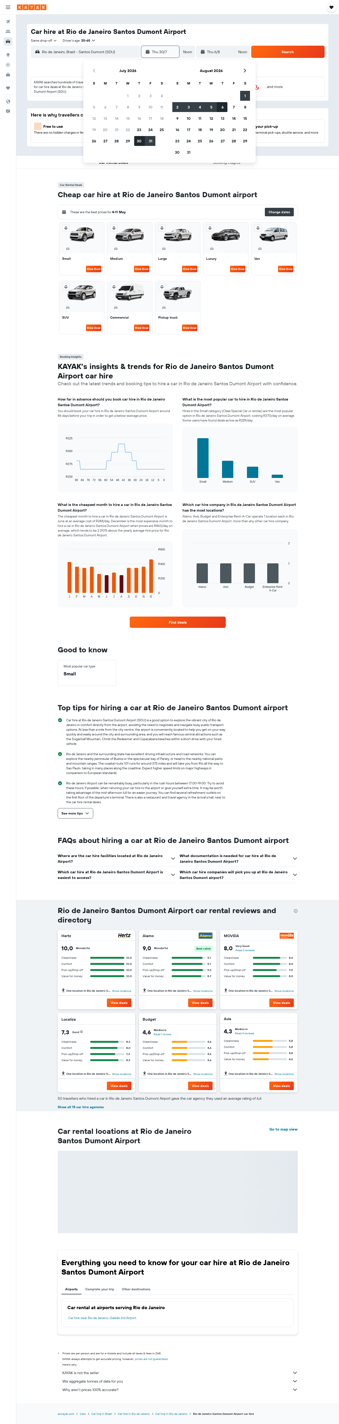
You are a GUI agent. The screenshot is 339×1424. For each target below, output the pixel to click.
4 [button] (162, 95)
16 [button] (139, 118)
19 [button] (94, 129)
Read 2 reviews (245, 950)
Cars (83, 1414)
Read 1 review (162, 1034)
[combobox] (44, 40)
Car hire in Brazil (101, 1414)
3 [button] (150, 95)
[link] (178, 622)
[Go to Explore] (8, 55)
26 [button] (94, 141)
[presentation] (296, 911)
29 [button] (128, 141)
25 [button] (162, 129)
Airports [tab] (71, 1289)
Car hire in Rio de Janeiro (134, 1414)
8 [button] (128, 107)
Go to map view (283, 1129)
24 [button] (150, 129)
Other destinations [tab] (136, 1289)
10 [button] (151, 107)
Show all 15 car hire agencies (81, 1107)
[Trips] (8, 88)
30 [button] (139, 141)
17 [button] (150, 118)
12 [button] (94, 118)
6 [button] (105, 107)
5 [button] (94, 107)
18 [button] (162, 118)
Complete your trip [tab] (99, 1289)
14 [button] (116, 118)
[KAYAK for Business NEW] (8, 74)
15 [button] (128, 118)
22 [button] (128, 129)
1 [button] (128, 95)
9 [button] (139, 107)
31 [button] (150, 141)
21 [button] (116, 129)
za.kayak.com (66, 1414)
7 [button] (116, 107)
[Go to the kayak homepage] (31, 7)
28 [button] (116, 141)
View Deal (93, 269)
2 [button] (139, 95)
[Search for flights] (8, 21)
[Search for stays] (8, 31)
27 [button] (105, 141)
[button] (8, 7)
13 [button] (105, 118)
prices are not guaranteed (151, 1359)
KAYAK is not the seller (180, 1373)
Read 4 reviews (244, 1033)
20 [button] (105, 129)
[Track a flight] (8, 64)
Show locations (121, 991)
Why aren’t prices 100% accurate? (180, 1389)
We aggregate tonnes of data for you (180, 1381)
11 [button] (161, 107)
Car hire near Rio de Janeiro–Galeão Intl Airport (102, 1318)
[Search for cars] (8, 41)
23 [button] (139, 129)
